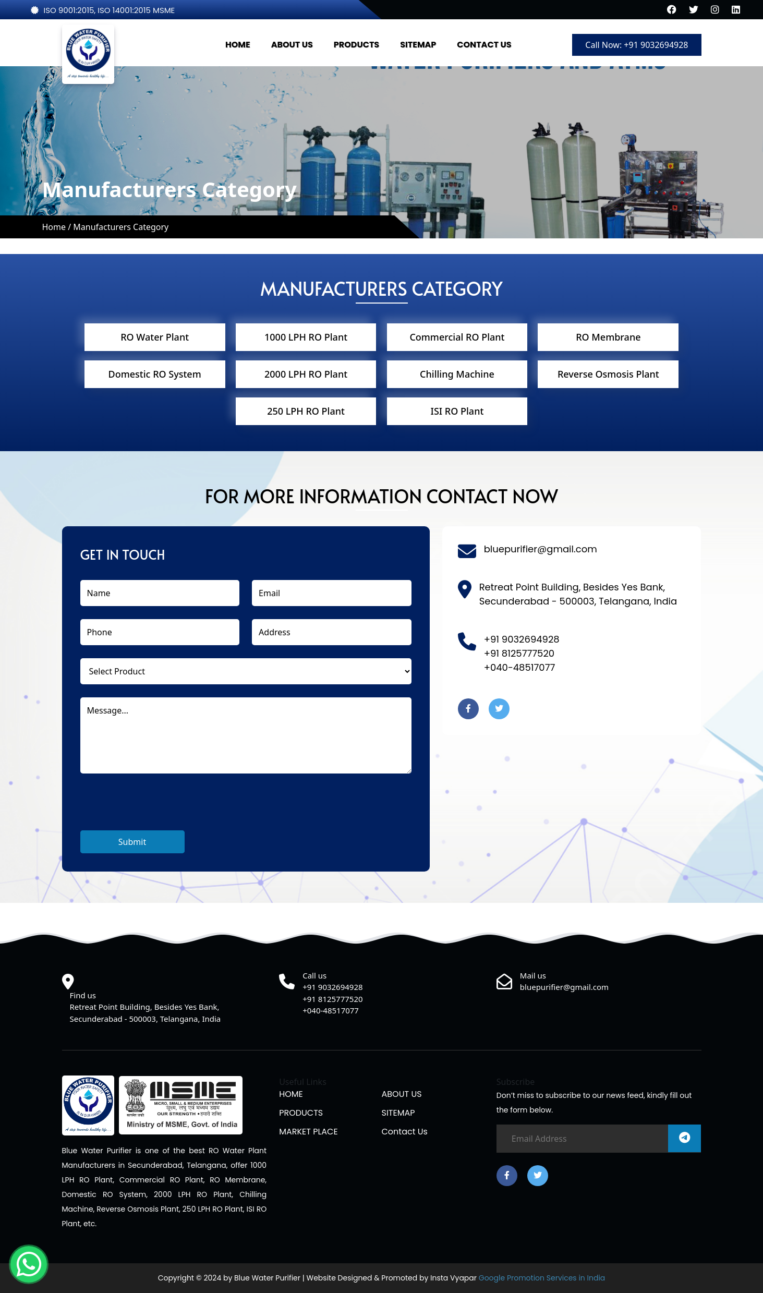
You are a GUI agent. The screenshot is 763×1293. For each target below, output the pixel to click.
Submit (132, 842)
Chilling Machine (457, 374)
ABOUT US (292, 45)
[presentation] (159, 810)
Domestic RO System (154, 374)
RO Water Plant (154, 337)
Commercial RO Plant (456, 337)
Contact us (404, 1132)
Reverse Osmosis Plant (608, 374)
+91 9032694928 (522, 639)
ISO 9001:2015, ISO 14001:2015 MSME (103, 10)
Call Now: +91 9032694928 (636, 45)
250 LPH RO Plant (306, 411)
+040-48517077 (519, 667)
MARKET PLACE (308, 1132)
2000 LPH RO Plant (305, 374)
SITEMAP (418, 45)
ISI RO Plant (457, 411)
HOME (237, 45)
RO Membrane (608, 337)
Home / (57, 227)
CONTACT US (484, 45)
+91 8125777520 (519, 653)
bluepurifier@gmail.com (540, 548)
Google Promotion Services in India (541, 1278)
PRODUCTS (356, 45)
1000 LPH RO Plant (305, 337)
